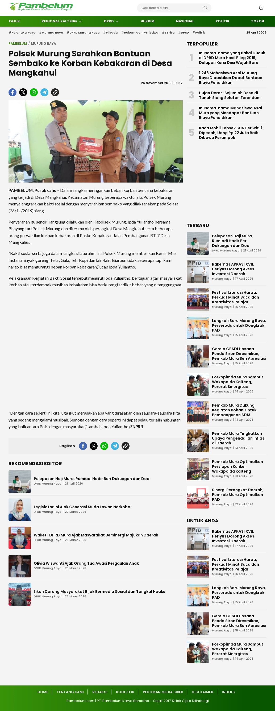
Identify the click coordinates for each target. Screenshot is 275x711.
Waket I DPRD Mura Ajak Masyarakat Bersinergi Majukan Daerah (96, 535)
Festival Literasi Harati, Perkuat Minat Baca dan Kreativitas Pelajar (235, 297)
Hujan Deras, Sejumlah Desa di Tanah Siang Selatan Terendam (230, 95)
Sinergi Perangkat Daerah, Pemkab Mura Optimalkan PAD (238, 494)
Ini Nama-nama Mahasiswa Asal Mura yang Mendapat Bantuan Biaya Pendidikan (230, 112)
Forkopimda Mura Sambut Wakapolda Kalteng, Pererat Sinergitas (237, 381)
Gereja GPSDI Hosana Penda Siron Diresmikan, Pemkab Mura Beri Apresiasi (239, 353)
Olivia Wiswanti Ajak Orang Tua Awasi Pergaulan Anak (86, 563)
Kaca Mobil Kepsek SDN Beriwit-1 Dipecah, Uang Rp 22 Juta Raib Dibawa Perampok (230, 132)
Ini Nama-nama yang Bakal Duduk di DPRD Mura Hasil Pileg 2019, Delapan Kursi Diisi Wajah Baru (232, 57)
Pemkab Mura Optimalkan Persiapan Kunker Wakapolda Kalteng (237, 466)
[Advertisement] (96, 348)
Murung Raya (43, 43)
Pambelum (18, 43)
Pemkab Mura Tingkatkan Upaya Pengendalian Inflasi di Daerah (238, 438)
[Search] (206, 8)
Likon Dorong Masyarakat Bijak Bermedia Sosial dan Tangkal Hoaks (99, 591)
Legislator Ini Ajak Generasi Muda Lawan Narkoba (82, 507)
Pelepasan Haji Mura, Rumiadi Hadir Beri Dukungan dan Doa (91, 478)
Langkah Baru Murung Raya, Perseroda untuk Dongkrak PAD (239, 325)
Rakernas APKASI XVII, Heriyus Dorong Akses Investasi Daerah (233, 269)
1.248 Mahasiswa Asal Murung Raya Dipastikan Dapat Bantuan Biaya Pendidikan (230, 77)
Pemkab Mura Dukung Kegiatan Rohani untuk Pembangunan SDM (234, 410)
